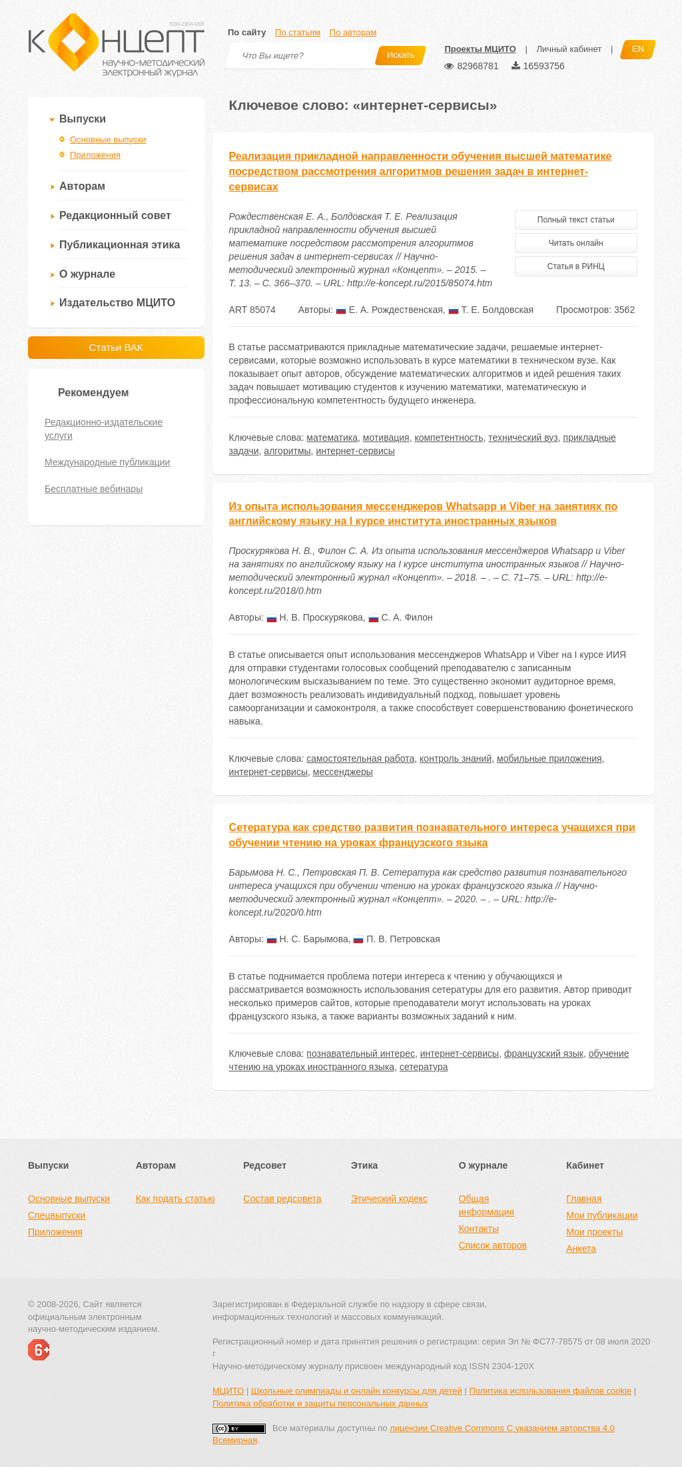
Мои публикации (601, 1215)
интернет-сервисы (355, 450)
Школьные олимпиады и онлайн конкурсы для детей (356, 1391)
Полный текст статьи (576, 219)
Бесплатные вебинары (94, 488)
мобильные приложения (549, 758)
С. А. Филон (400, 617)
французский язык (543, 1053)
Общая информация (486, 1205)
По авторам (353, 32)
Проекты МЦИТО (479, 49)
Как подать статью (175, 1198)
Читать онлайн (576, 243)
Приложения (95, 155)
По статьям (297, 32)
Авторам (82, 186)
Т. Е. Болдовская (491, 309)
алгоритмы (287, 450)
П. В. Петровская (396, 939)
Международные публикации (107, 462)
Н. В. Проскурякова (314, 617)
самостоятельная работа (360, 758)
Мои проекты (594, 1232)
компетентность (448, 437)
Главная (583, 1198)
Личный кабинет (568, 49)
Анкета (581, 1248)
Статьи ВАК (116, 347)
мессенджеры (343, 771)
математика (332, 437)
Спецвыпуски (56, 1215)
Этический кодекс (389, 1198)
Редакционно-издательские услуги (104, 429)
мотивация (386, 437)
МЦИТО (228, 1391)
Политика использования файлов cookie (550, 1391)
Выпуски (82, 119)
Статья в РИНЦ (576, 266)
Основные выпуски (108, 140)
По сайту (247, 32)
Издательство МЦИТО (117, 302)
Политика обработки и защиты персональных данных (320, 1403)
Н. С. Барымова (307, 939)
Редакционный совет (115, 215)
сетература (424, 1066)
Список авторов (493, 1245)
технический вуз (523, 437)
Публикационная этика (119, 244)
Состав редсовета (282, 1198)
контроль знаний (456, 758)
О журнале (87, 274)
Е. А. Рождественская (389, 309)
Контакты (479, 1228)
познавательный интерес (360, 1053)
